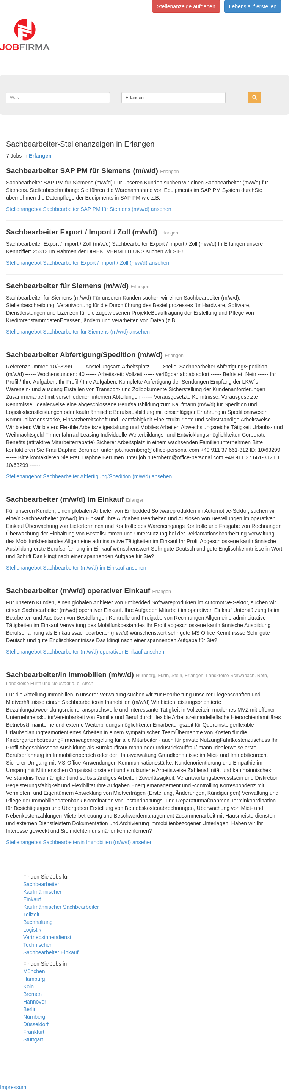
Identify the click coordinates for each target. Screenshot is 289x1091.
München (34, 971)
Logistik (32, 930)
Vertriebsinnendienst (47, 937)
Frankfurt (33, 1032)
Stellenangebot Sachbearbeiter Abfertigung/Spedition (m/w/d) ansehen (89, 476)
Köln (28, 986)
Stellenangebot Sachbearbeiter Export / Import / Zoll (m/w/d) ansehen (87, 263)
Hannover (34, 1002)
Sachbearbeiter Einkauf (51, 952)
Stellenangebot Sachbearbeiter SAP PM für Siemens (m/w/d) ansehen (88, 209)
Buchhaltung (38, 922)
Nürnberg (34, 1017)
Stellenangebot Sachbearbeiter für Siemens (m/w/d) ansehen (78, 332)
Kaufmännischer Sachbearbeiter (61, 907)
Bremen (32, 994)
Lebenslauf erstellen (252, 6)
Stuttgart (33, 1039)
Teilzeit (31, 915)
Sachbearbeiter (41, 884)
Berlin (30, 1009)
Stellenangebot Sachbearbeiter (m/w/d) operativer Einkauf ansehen (85, 652)
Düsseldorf (36, 1024)
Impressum (13, 1087)
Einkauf (32, 899)
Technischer (37, 945)
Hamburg (34, 979)
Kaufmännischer (42, 892)
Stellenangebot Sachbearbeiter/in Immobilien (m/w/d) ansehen (79, 842)
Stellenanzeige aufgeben (186, 6)
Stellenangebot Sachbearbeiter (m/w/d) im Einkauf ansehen (76, 568)
